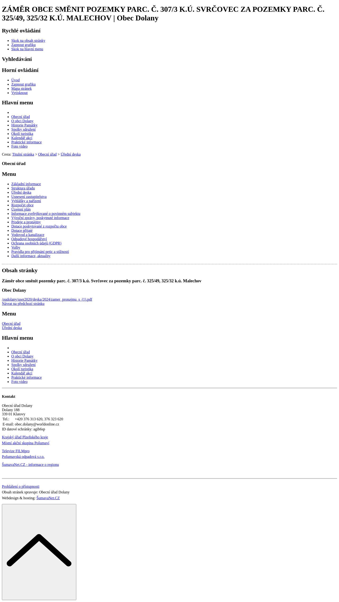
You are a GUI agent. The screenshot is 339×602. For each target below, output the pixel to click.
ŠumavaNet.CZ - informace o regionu (30, 465)
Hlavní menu (17, 102)
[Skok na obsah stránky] (28, 41)
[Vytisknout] (19, 93)
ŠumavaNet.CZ (48, 498)
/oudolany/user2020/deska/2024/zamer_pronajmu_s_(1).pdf (47, 299)
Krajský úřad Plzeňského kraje (25, 437)
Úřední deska (12, 328)
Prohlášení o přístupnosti (20, 486)
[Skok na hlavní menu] (27, 49)
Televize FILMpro (16, 451)
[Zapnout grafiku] (23, 45)
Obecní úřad (11, 324)
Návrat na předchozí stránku (23, 304)
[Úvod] (15, 80)
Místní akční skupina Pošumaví (25, 443)
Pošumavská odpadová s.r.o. (23, 457)
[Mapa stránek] (21, 88)
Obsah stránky (19, 270)
